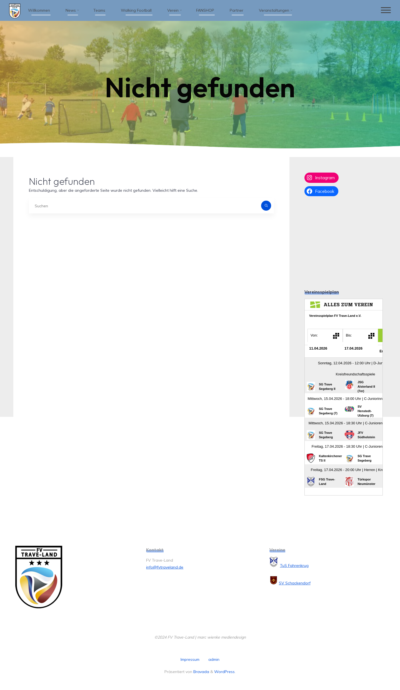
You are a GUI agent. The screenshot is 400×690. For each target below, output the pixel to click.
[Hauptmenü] (385, 10)
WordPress (224, 671)
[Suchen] (266, 206)
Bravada (200, 671)
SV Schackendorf (295, 583)
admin (213, 659)
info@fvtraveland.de (164, 567)
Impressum (190, 659)
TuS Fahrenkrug (294, 565)
